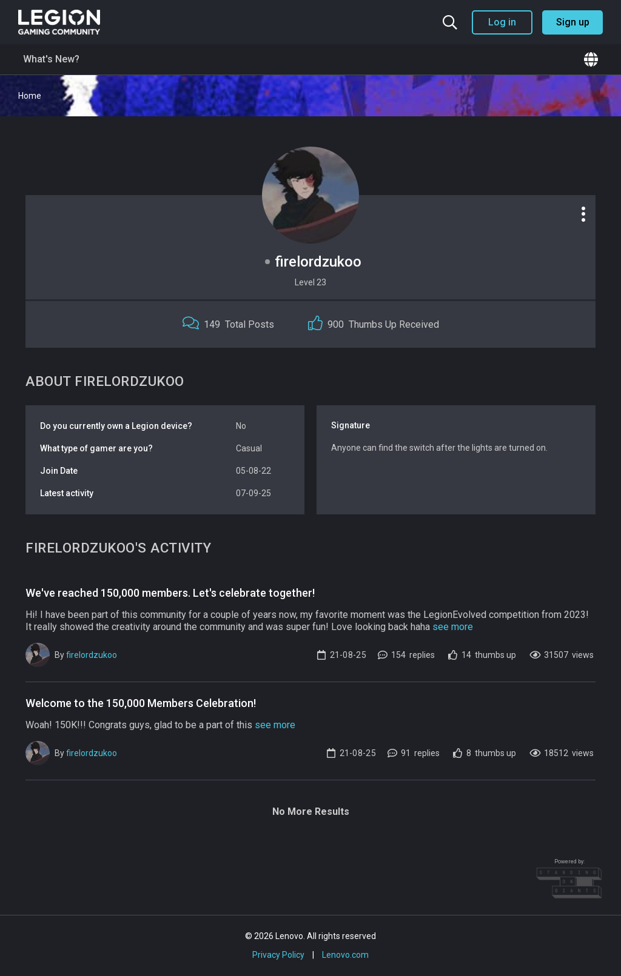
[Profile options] (583, 214)
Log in (502, 22)
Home (29, 96)
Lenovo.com (345, 955)
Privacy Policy (278, 955)
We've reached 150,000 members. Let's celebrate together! (170, 592)
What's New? (51, 59)
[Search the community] (450, 22)
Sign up (572, 22)
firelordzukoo (91, 655)
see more (452, 626)
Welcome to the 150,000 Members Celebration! (140, 703)
